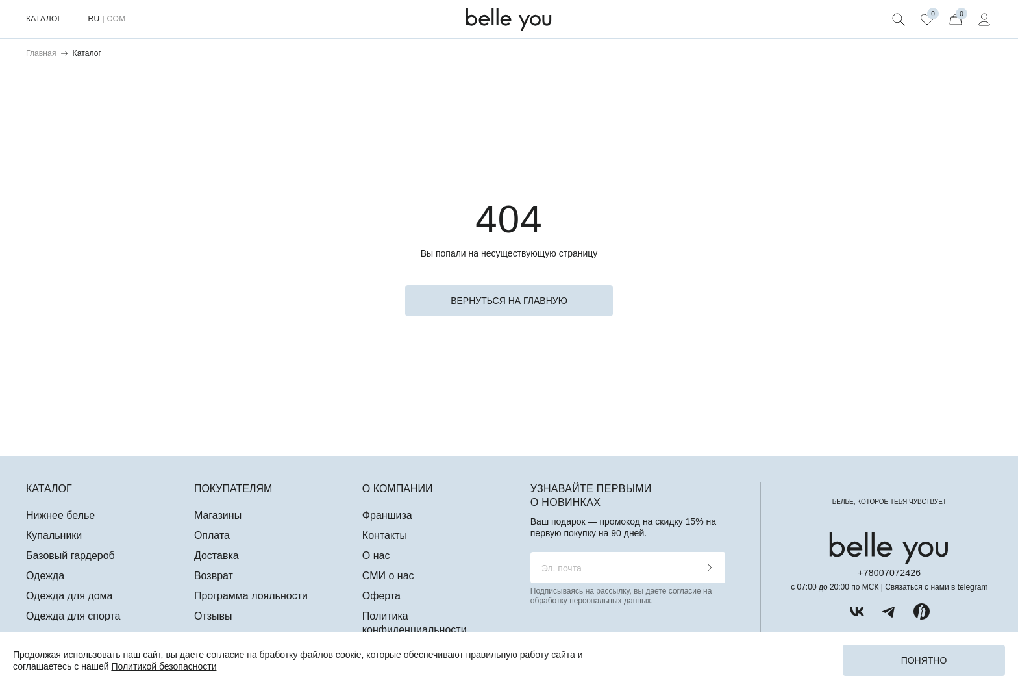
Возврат (213, 575)
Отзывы (213, 615)
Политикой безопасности (163, 666)
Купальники (54, 535)
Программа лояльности (251, 595)
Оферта (381, 595)
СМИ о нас (388, 575)
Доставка (216, 555)
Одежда (45, 575)
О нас (376, 555)
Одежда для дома (69, 595)
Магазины (218, 515)
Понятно (924, 660)
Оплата (212, 535)
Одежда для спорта (73, 615)
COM (115, 18)
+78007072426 (889, 573)
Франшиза (387, 515)
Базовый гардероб (70, 555)
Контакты (384, 535)
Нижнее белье (60, 515)
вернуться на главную (509, 300)
